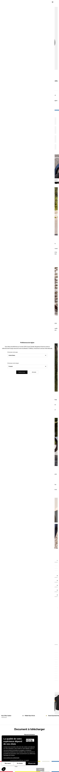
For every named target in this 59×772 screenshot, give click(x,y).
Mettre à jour (24, 401)
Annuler (36, 401)
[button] (4, 769)
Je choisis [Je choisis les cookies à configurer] (20, 763)
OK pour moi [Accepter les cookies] (31, 763)
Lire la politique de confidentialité (11, 757)
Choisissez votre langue (15, 392)
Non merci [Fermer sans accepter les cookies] (8, 763)
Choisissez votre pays (15, 381)
